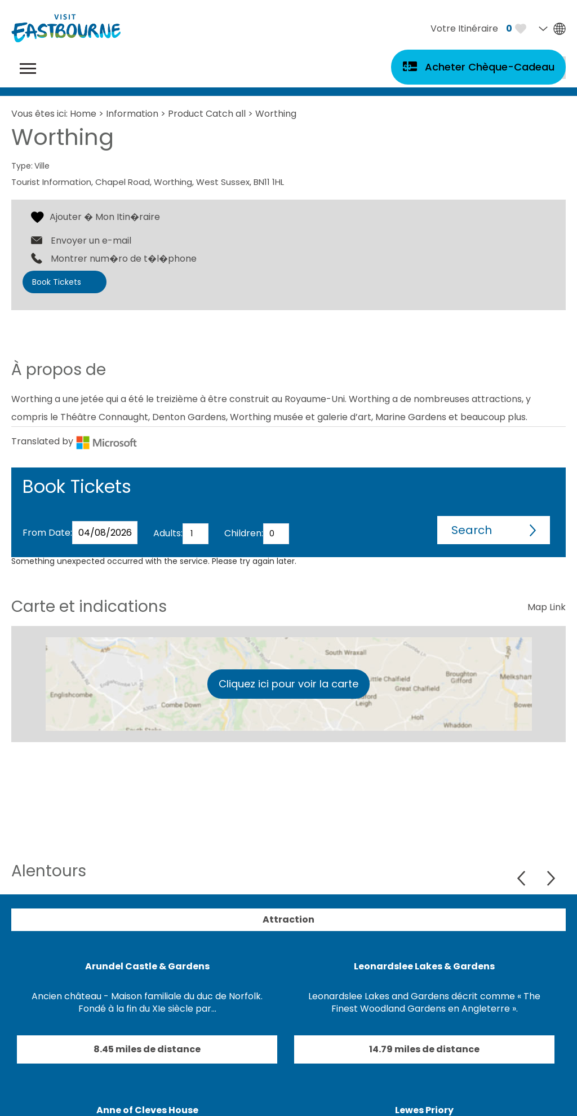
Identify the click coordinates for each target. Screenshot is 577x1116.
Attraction (288, 919)
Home (83, 113)
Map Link (546, 607)
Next (551, 878)
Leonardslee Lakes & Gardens (424, 966)
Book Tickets (56, 282)
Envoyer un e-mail (91, 241)
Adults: (168, 533)
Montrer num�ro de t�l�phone (124, 259)
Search (471, 530)
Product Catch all (207, 113)
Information (132, 113)
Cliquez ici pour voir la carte (288, 684)
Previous (523, 878)
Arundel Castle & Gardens (147, 966)
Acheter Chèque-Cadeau (489, 67)
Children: (243, 533)
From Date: (47, 532)
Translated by (74, 441)
